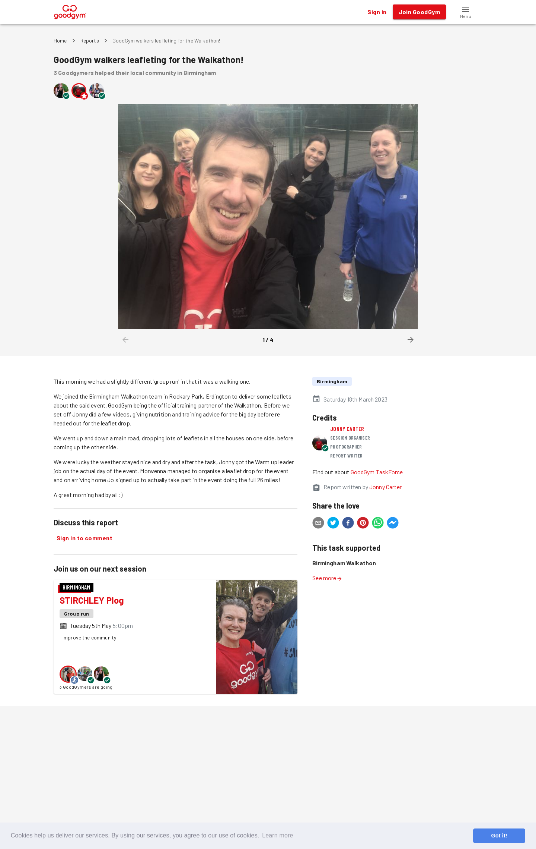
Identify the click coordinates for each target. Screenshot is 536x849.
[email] (318, 524)
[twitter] (333, 524)
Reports (89, 40)
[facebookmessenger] (393, 524)
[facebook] (348, 524)
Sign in (376, 11)
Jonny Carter (347, 428)
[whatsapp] (378, 524)
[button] (465, 11)
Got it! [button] (499, 836)
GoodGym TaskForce (377, 471)
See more (327, 577)
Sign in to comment (84, 538)
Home (60, 40)
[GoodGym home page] (70, 11)
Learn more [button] (277, 835)
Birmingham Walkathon (344, 562)
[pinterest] (363, 524)
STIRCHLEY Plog (92, 600)
